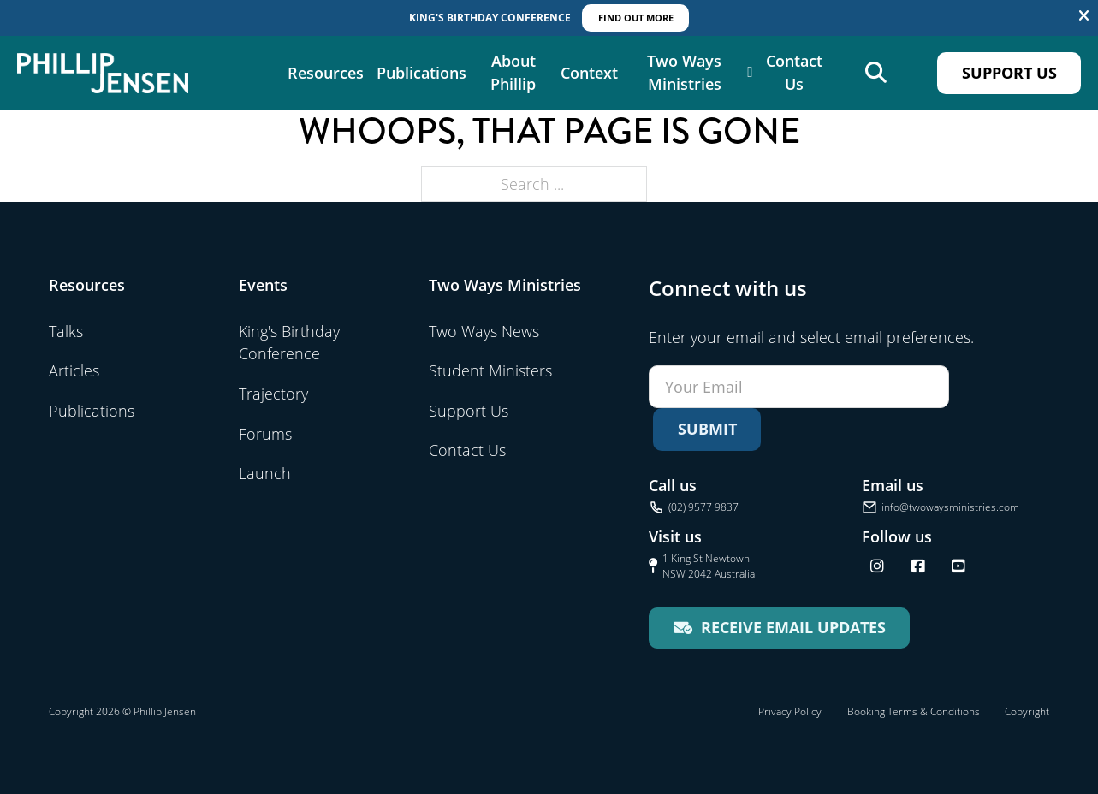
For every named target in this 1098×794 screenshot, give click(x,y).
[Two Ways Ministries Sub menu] (750, 73)
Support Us (1009, 72)
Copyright (1027, 711)
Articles (74, 370)
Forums (265, 434)
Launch (265, 473)
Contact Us (794, 73)
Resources (326, 72)
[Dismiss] (1084, 16)
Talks (66, 331)
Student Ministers (490, 370)
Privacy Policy (790, 711)
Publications (421, 72)
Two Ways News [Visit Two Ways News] (484, 331)
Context (589, 72)
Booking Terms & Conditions (913, 711)
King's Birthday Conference (289, 342)
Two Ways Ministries (684, 73)
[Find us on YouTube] (958, 566)
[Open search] (876, 73)
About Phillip (513, 73)
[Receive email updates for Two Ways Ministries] (779, 628)
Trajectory (273, 393)
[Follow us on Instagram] (877, 566)
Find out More (636, 17)
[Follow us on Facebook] (918, 566)
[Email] (799, 386)
